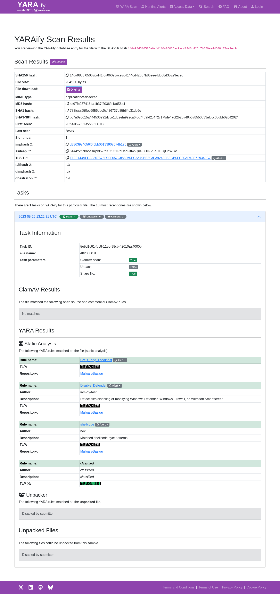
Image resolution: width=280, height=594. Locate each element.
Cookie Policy (256, 587)
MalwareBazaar (91, 373)
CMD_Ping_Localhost (96, 360)
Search (206, 6)
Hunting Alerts (153, 6)
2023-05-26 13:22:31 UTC (72, 217)
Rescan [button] (58, 62)
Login (257, 6)
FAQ (224, 6)
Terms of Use (208, 587)
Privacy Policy (232, 587)
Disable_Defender (93, 385)
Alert (133, 144)
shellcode (87, 424)
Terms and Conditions (179, 587)
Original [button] (73, 89)
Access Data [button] (181, 6)
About (240, 6)
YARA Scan (126, 6)
